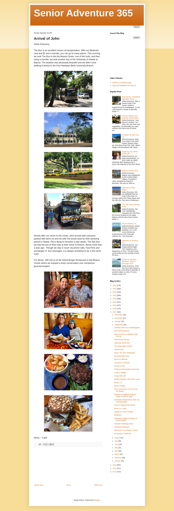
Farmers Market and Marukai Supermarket (130, 117)
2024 (115, 289)
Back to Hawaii (119, 386)
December (119, 315)
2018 (115, 309)
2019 (115, 305)
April (116, 451)
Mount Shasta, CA (129, 224)
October (118, 321)
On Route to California (122, 434)
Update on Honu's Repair (123, 412)
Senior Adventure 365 (83, 13)
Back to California (120, 359)
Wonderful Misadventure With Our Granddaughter (127, 401)
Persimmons (119, 349)
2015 (115, 468)
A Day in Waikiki (120, 373)
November (119, 318)
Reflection (118, 415)
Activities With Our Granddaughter (127, 328)
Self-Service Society (121, 340)
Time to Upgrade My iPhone (124, 405)
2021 (115, 299)
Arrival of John (119, 366)
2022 (115, 295)
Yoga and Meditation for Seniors (124, 85)
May (116, 448)
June (117, 444)
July (116, 441)
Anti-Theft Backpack (121, 331)
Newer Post (38, 485)
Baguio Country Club (130, 171)
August (117, 438)
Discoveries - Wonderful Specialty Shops (131, 98)
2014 (115, 472)
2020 (115, 302)
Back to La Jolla (120, 408)
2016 (115, 465)
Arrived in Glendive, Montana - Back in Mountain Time (129, 262)
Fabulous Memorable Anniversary (126, 369)
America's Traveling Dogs (121, 83)
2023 (115, 292)
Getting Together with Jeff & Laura (127, 379)
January (118, 461)
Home (68, 485)
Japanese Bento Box (122, 343)
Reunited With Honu (121, 356)
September (119, 325)
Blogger (97, 500)
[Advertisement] (68, 465)
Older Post (98, 485)
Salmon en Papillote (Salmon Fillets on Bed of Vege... (125, 395)
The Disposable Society (123, 346)
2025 (115, 285)
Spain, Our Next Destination (124, 353)
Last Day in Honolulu (122, 363)
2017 (115, 312)
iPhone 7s (118, 383)
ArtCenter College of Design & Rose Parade (125, 419)
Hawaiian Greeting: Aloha (123, 424)
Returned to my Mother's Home (126, 430)
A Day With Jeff (120, 376)
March (117, 454)
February (118, 458)
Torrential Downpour (121, 427)
